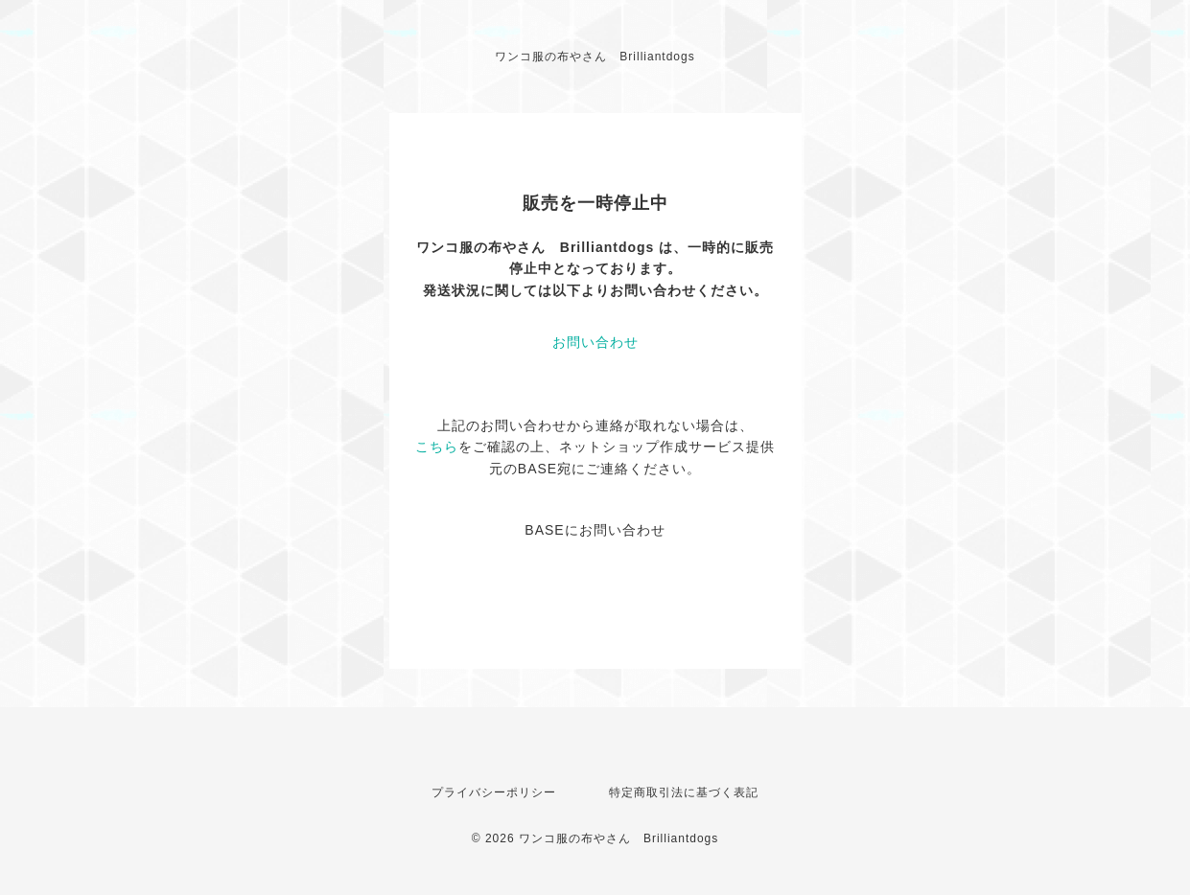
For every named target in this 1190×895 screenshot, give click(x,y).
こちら (436, 446)
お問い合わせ (595, 342)
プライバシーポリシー (494, 792)
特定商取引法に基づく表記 (683, 792)
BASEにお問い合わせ (595, 530)
